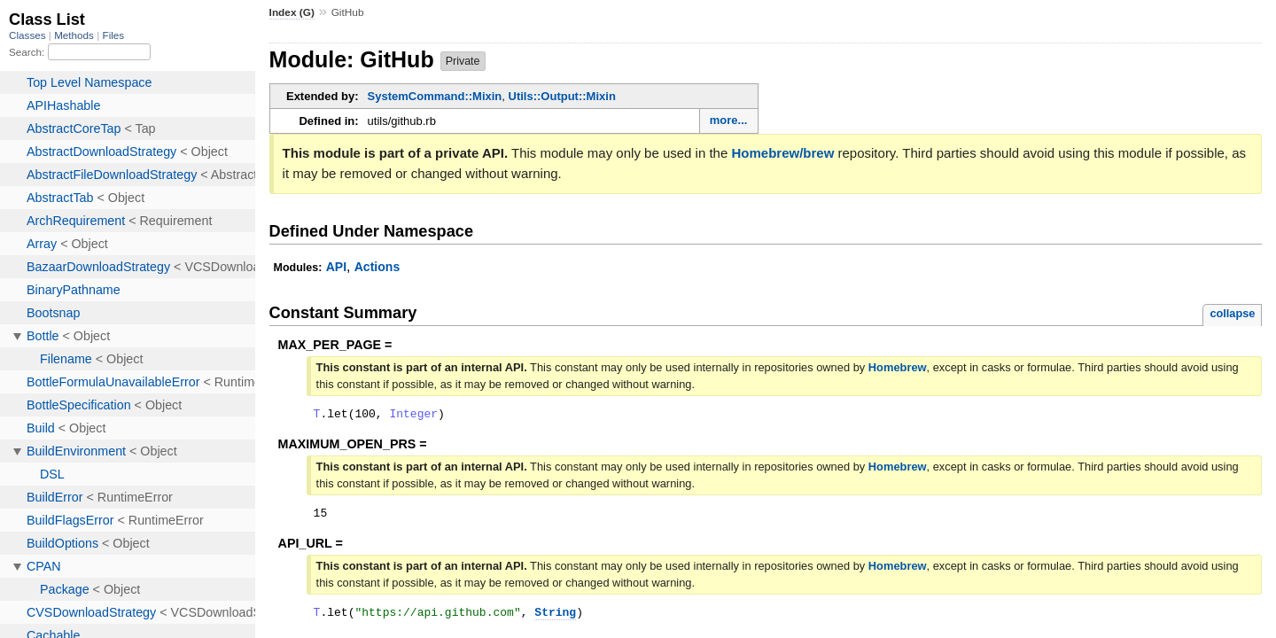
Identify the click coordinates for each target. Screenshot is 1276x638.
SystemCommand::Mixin (435, 96)
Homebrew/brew (782, 152)
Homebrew (897, 367)
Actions (377, 267)
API (336, 267)
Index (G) (292, 12)
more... (729, 120)
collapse (1232, 313)
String (555, 619)
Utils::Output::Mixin (562, 96)
